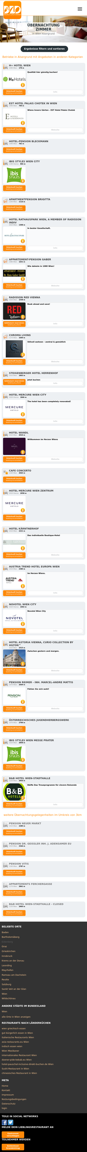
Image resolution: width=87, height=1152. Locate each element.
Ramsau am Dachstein (14, 975)
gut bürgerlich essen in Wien (17, 1033)
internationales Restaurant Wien (19, 1055)
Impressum (8, 1094)
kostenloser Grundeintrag (13, 1147)
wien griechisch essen (14, 1028)
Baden (5, 932)
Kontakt (6, 1090)
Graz (4, 946)
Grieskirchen (8, 951)
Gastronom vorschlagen (13, 1134)
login (4, 1108)
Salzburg (6, 984)
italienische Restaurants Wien (18, 1037)
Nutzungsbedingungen (14, 1099)
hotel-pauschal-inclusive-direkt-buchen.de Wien (27, 1064)
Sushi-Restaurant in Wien (15, 1068)
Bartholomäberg (10, 937)
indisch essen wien (12, 1046)
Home (5, 1086)
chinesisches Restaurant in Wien (19, 1073)
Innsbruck (7, 956)
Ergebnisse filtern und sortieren (44, 49)
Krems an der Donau (13, 960)
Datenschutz (8, 1103)
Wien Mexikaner (10, 1051)
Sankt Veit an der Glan (14, 989)
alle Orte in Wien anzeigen (16, 1017)
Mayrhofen (7, 970)
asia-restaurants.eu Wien (15, 1042)
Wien (4, 994)
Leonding (7, 965)
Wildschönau (8, 998)
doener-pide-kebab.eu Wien (17, 1059)
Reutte (5, 979)
